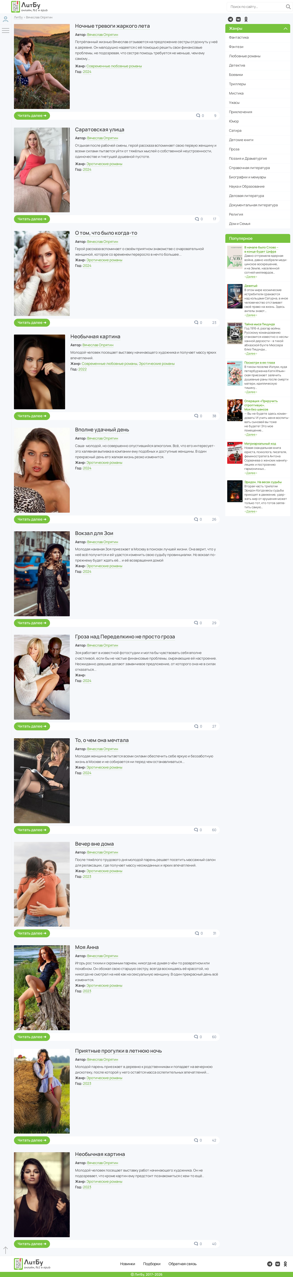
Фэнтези (236, 46)
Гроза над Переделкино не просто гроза (125, 636)
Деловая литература (246, 195)
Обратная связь (183, 1263)
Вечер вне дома (94, 843)
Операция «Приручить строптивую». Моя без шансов (261, 405)
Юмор (234, 121)
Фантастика (239, 37)
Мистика (236, 93)
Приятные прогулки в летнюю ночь (118, 1050)
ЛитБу (18, 17)
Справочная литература (249, 167)
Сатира (235, 130)
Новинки (127, 1263)
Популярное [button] (241, 238)
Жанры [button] (258, 28)
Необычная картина (95, 336)
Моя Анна (87, 947)
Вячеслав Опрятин (102, 34)
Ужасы (234, 102)
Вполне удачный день (102, 429)
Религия (236, 214)
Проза (234, 149)
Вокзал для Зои (94, 533)
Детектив (237, 65)
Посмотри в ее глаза (259, 362)
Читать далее (30, 115)
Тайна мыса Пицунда (259, 324)
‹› (250, 276)
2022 (82, 369)
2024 (87, 71)
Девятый (250, 286)
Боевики (236, 74)
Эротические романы (104, 163)
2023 (87, 876)
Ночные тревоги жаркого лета (112, 25)
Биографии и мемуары (247, 177)
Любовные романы (244, 56)
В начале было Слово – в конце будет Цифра (261, 249)
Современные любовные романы (114, 66)
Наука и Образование (247, 186)
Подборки (151, 1263)
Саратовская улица (99, 129)
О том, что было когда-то (106, 232)
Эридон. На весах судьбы (263, 482)
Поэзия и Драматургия (248, 158)
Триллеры (237, 83)
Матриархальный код (260, 443)
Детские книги (241, 139)
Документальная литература (253, 205)
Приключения (240, 111)
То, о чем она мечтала (102, 740)
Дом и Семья (239, 223)
